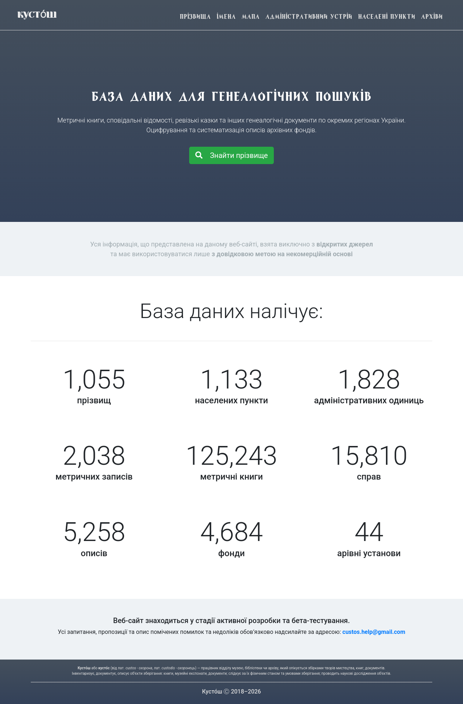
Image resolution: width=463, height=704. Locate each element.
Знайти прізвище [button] (231, 155)
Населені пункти (386, 16)
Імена (226, 16)
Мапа (251, 16)
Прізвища (195, 16)
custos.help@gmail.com (374, 631)
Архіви (432, 16)
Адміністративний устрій (309, 16)
